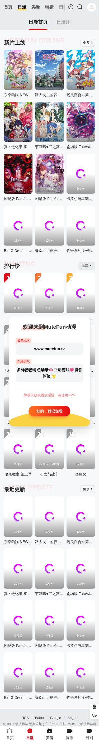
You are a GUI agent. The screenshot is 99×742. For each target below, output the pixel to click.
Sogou (72, 718)
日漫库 (63, 22)
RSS (25, 718)
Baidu (39, 718)
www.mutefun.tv (49, 348)
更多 (88, 43)
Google (55, 718)
